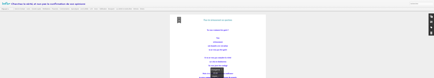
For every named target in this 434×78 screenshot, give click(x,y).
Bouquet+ (111, 9)
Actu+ (96, 9)
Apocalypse (75, 9)
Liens (28, 9)
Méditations (46, 9)
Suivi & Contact (20, 9)
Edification (103, 9)
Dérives (135, 9)
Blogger (225, 76)
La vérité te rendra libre (124, 9)
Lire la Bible (84, 9)
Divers (142, 9)
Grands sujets (36, 9)
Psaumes (55, 9)
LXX (91, 9)
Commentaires (65, 9)
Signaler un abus (232, 76)
